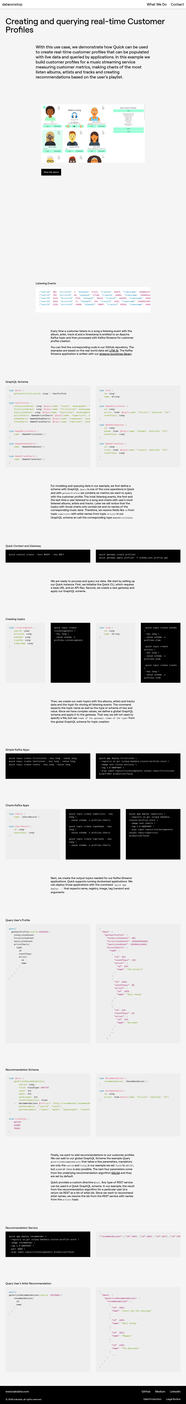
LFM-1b (113, 350)
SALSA (115, 1172)
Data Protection (152, 1399)
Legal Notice (173, 1399)
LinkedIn (175, 1391)
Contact (177, 4)
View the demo (51, 172)
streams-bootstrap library (115, 353)
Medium (160, 1391)
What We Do (157, 4)
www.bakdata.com (17, 1391)
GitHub (146, 1391)
